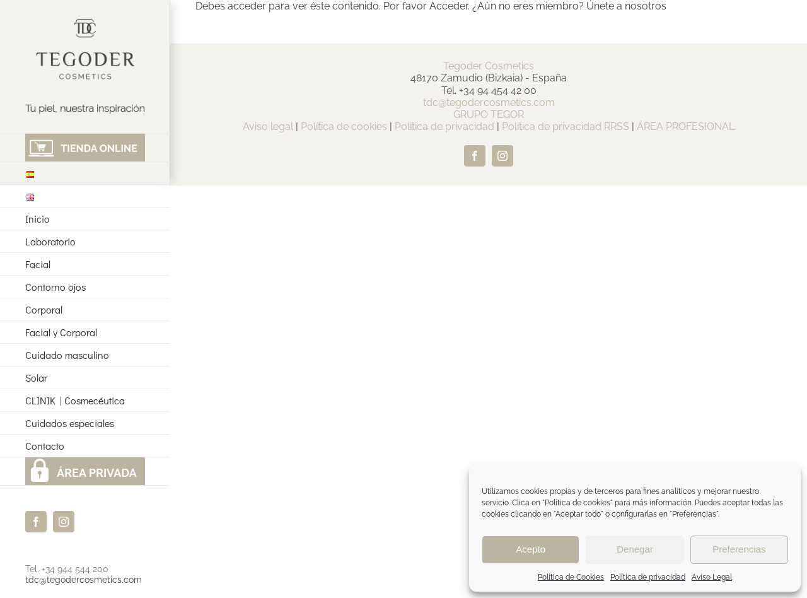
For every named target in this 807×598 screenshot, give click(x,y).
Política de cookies (344, 126)
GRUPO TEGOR (488, 114)
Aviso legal (268, 126)
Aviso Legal (712, 577)
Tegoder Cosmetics (488, 66)
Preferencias (738, 549)
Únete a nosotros (626, 6)
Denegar (635, 549)
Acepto (530, 549)
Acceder (448, 6)
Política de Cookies (571, 577)
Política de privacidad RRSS (565, 126)
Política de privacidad (647, 577)
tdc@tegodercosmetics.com (83, 580)
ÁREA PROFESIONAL (685, 126)
